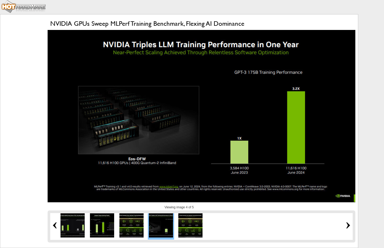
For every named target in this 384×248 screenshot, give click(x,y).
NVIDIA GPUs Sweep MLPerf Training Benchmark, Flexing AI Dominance (147, 23)
